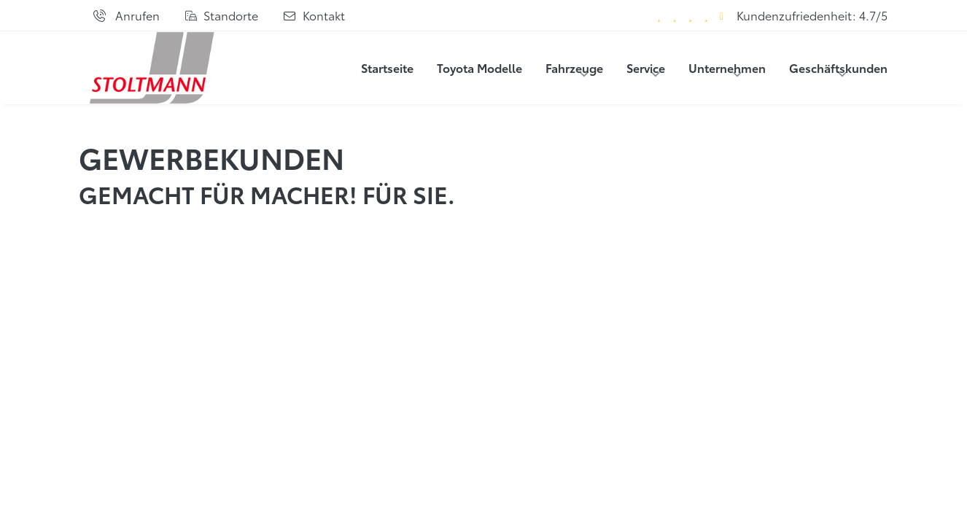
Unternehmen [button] (727, 68)
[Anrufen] (125, 15)
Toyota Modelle (479, 68)
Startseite (387, 68)
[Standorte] (221, 15)
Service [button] (645, 68)
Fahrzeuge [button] (574, 68)
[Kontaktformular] (314, 15)
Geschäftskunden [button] (838, 68)
